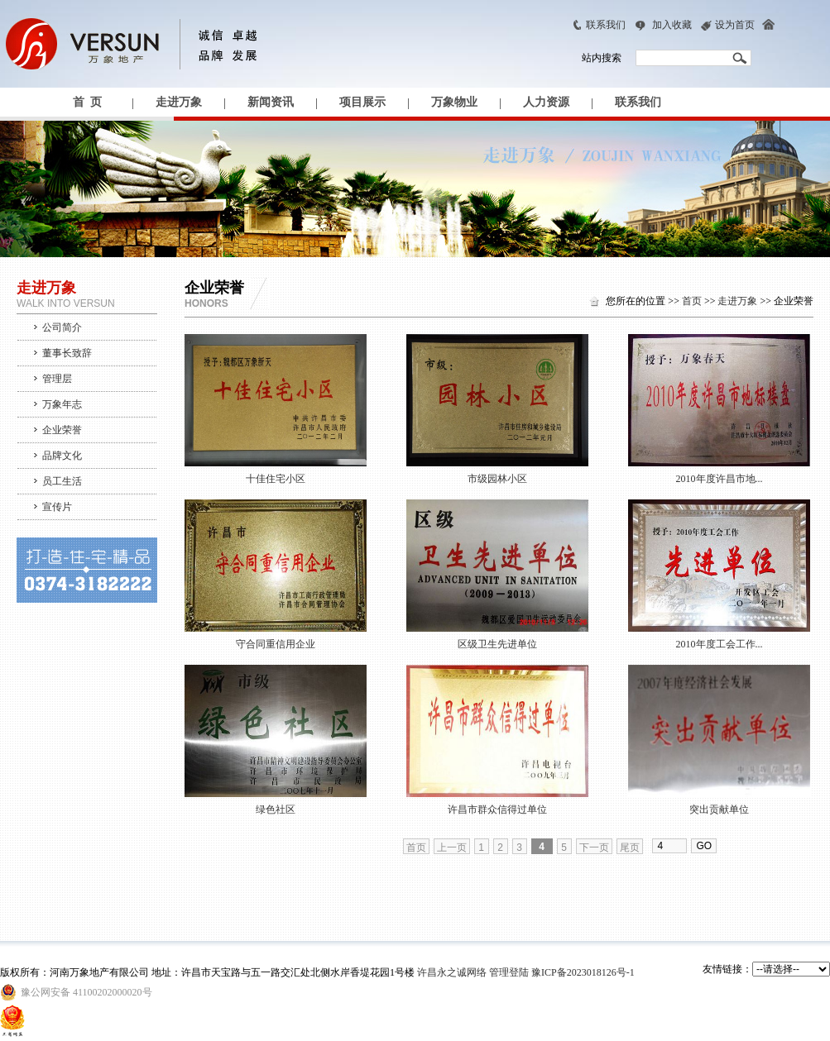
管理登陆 (509, 972)
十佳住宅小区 (275, 479)
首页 (692, 301)
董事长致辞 (67, 353)
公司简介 (62, 327)
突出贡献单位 (719, 809)
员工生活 (62, 481)
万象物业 (454, 102)
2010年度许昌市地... (719, 479)
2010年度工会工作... (719, 644)
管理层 (57, 378)
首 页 (87, 102)
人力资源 (546, 102)
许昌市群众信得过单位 (497, 809)
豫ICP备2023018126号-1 (583, 972)
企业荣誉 (62, 430)
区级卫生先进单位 (497, 644)
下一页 (594, 847)
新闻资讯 (270, 102)
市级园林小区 (497, 479)
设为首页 (735, 25)
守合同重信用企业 (275, 644)
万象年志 (62, 404)
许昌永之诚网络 (452, 972)
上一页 (452, 847)
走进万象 (179, 102)
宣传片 (57, 507)
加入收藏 (672, 25)
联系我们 (606, 25)
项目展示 (362, 102)
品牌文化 (62, 455)
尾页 (630, 847)
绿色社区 (275, 809)
